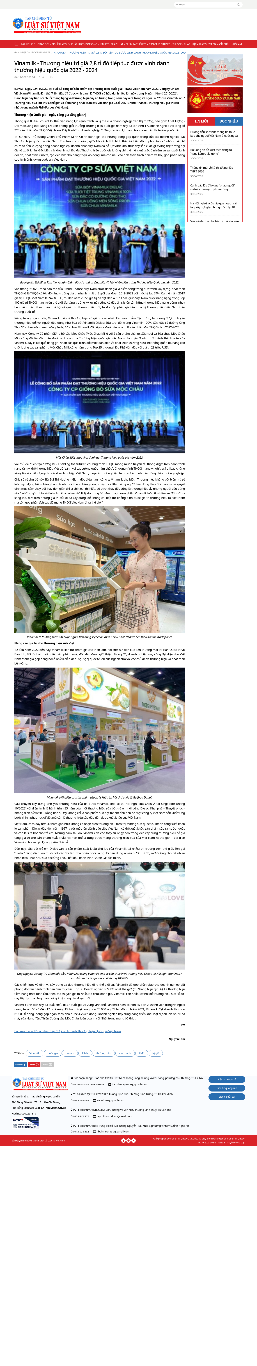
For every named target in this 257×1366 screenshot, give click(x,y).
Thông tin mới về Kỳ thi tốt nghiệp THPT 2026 (211, 169)
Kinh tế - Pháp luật (112, 44)
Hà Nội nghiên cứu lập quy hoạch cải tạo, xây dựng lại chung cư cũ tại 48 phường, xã (213, 205)
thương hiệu (103, 1053)
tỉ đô (141, 1053)
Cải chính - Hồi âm (231, 44)
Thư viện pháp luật (185, 44)
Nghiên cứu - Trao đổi (36, 44)
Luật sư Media (208, 44)
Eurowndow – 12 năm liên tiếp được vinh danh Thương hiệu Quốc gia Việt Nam (67, 1031)
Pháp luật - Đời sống (85, 44)
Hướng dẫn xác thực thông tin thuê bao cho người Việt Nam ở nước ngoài (214, 134)
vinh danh (125, 1053)
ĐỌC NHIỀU (229, 121)
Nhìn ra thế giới (137, 44)
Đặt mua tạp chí (227, 1079)
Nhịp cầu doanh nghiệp (34, 52)
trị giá (155, 1053)
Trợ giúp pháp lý (160, 44)
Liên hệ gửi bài (227, 1096)
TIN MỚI (201, 121)
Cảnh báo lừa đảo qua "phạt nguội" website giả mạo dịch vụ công (212, 187)
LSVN (85, 1053)
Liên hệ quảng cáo (227, 1088)
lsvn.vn (70, 1053)
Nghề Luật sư (61, 44)
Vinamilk (34, 1053)
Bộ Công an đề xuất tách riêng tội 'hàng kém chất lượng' (211, 152)
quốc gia (53, 1053)
